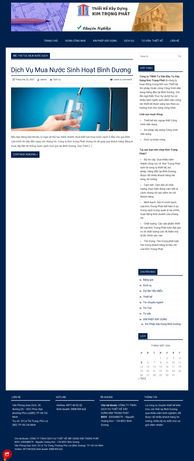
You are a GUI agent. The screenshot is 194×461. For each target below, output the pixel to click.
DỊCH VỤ (129, 40)
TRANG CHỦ (51, 40)
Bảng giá (148, 279)
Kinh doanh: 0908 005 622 (71, 409)
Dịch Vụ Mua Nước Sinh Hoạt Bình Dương (71, 70)
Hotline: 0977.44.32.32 (69, 405)
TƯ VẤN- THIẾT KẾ (152, 40)
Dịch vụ (57, 79)
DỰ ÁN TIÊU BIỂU (153, 290)
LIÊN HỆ (174, 40)
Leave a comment (123, 79)
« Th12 (142, 378)
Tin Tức (147, 307)
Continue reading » (25, 154)
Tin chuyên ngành (153, 302)
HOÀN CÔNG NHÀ (75, 40)
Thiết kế (147, 296)
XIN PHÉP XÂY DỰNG (105, 40)
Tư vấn (147, 313)
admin (43, 79)
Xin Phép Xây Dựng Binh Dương (163, 324)
